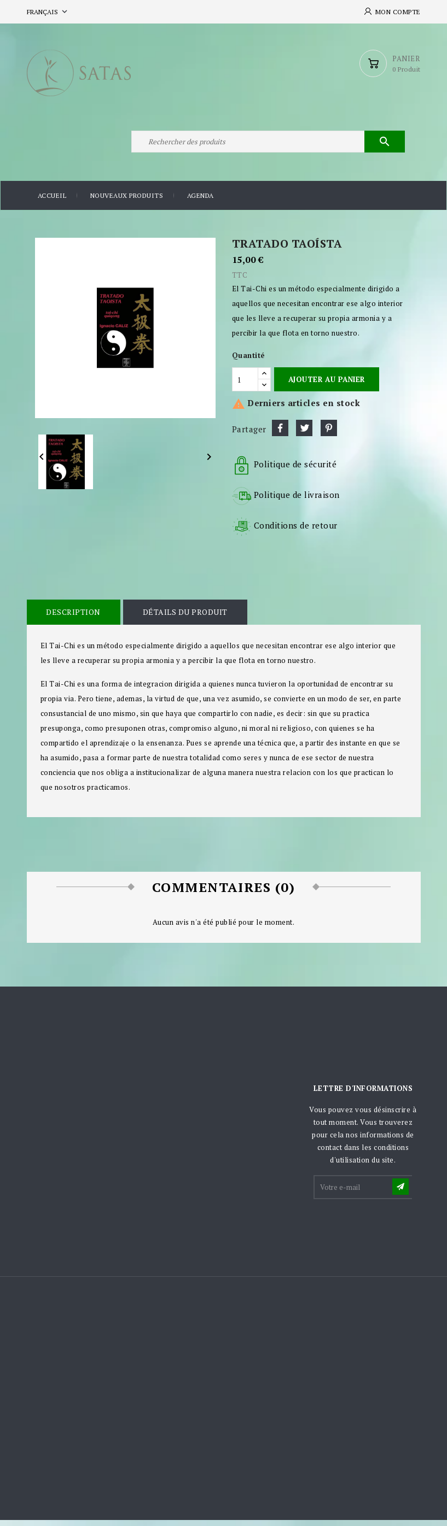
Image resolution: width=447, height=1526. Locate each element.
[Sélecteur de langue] (48, 11)
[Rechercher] (267, 146)
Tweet (304, 434)
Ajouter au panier (326, 385)
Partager (280, 434)
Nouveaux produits (127, 202)
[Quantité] (245, 386)
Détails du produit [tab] (183, 618)
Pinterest (329, 434)
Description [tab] (73, 618)
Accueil (52, 202)
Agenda (200, 202)
